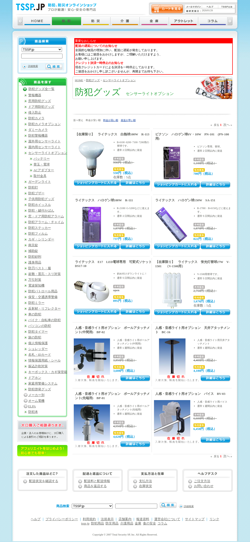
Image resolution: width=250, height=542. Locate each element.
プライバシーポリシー (62, 519)
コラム (162, 523)
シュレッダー (38, 349)
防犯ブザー (36, 193)
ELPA (32, 406)
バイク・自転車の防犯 (44, 320)
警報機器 (34, 95)
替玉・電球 (42, 164)
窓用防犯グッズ (39, 101)
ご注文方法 (202, 481)
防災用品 (112, 523)
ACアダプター (44, 170)
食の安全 (149, 523)
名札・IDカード (39, 354)
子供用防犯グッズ (41, 199)
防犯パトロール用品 (43, 291)
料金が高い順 (110, 120)
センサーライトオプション (119, 80)
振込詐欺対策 (38, 366)
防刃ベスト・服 (39, 268)
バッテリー (42, 158)
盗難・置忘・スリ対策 (44, 274)
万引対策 (34, 280)
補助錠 (33, 251)
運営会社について (167, 519)
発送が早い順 (128, 120)
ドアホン (34, 378)
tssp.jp (85, 523)
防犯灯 (33, 187)
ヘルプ (35, 519)
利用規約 (89, 519)
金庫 (138, 523)
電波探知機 (36, 285)
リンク (214, 519)
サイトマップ (194, 519)
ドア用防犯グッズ (41, 107)
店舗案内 (125, 519)
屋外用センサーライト (44, 141)
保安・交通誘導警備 (43, 297)
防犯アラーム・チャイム (46, 222)
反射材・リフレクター (44, 308)
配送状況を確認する (43, 481)
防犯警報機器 (38, 135)
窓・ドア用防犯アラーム (46, 216)
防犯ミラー (36, 303)
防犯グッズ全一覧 (41, 89)
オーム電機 (36, 401)
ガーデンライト (39, 182)
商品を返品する (95, 486)
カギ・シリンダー (41, 239)
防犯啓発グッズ (39, 389)
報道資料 (142, 519)
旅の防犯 (34, 337)
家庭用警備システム (43, 383)
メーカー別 (36, 395)
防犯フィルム (38, 233)
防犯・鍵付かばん (41, 210)
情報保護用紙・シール (44, 360)
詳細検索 (33, 66)
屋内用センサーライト (44, 147)
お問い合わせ (204, 486)
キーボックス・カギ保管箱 (47, 372)
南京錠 (33, 245)
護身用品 (34, 262)
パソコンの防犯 (39, 326)
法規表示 (107, 519)
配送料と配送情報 (97, 481)
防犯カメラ (36, 118)
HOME (79, 80)
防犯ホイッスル (39, 205)
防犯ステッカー (39, 228)
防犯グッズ (93, 80)
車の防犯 (34, 314)
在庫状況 (145, 486)
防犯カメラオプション (44, 124)
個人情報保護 (38, 343)
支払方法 (145, 481)
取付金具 (40, 176)
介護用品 (126, 523)
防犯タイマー (38, 331)
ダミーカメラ (38, 130)
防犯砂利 (34, 256)
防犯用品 (97, 523)
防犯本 (33, 412)
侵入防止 (34, 112)
